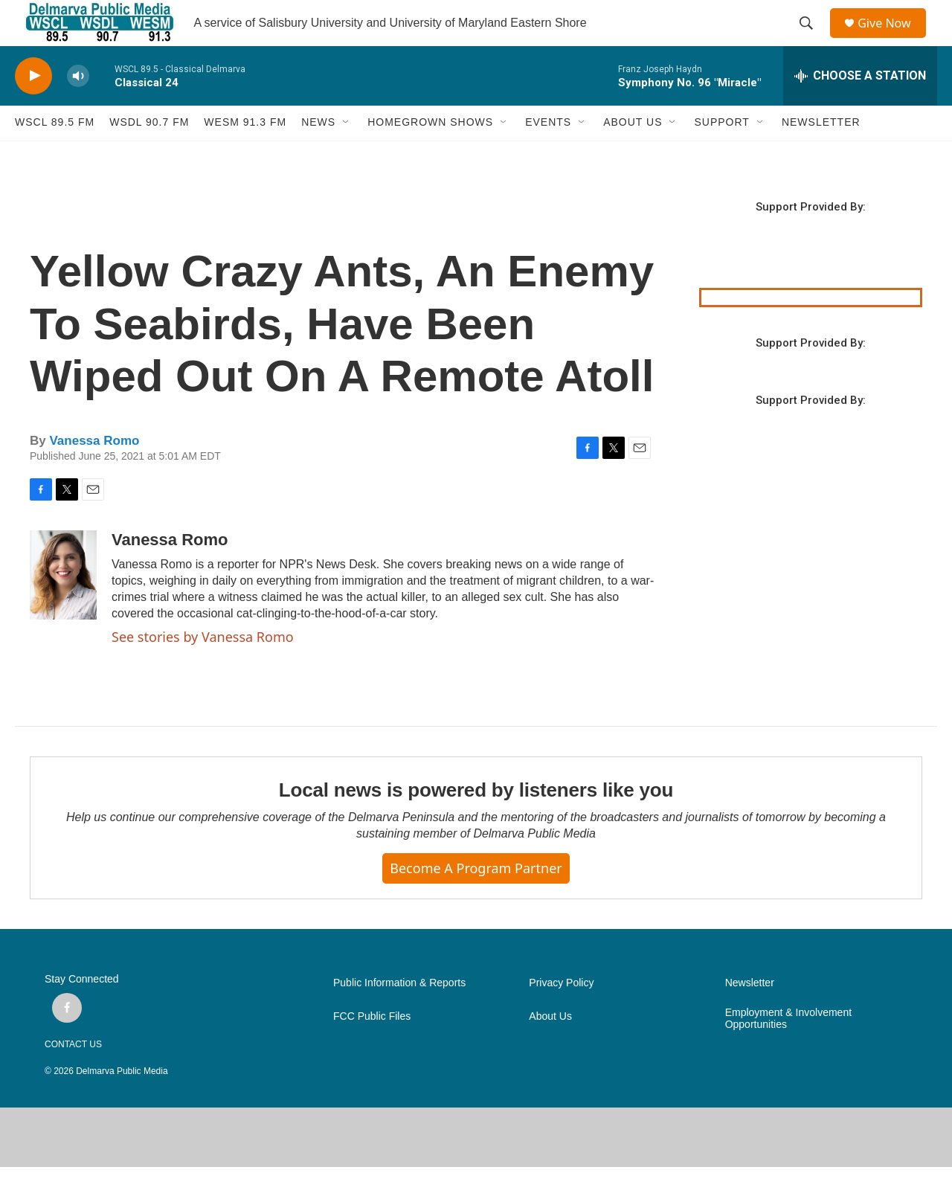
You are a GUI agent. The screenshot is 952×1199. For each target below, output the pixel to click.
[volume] (78, 108)
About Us (550, 1048)
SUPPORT (721, 155)
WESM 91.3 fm (245, 155)
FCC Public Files (372, 1048)
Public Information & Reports (399, 1014)
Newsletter (749, 1014)
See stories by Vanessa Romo (203, 669)
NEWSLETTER (821, 155)
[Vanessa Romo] (63, 607)
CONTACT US (73, 1076)
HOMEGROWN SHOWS (430, 155)
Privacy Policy (561, 1014)
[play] (33, 108)
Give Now (892, 39)
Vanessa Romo (94, 473)
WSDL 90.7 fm (149, 155)
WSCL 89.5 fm (54, 155)
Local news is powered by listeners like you (476, 822)
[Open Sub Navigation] (347, 155)
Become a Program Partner (476, 901)
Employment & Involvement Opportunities (788, 1050)
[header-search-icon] (811, 39)
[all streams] (860, 108)
